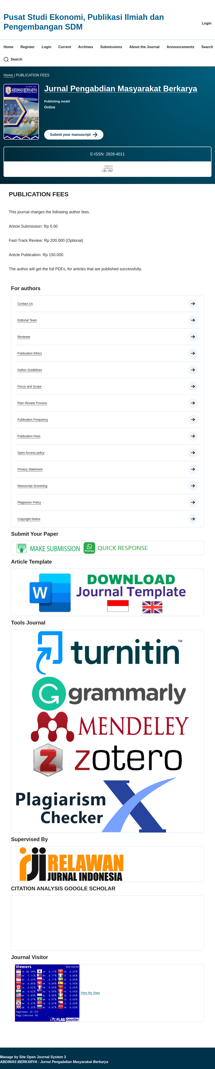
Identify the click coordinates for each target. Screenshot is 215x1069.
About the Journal (144, 47)
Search (207, 47)
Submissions (111, 47)
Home (8, 47)
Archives (85, 47)
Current (64, 47)
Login (206, 23)
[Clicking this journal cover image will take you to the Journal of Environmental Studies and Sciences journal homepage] (21, 111)
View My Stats (90, 992)
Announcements (180, 47)
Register (27, 47)
